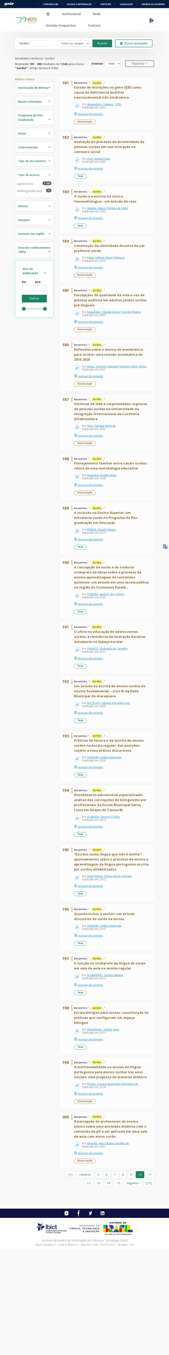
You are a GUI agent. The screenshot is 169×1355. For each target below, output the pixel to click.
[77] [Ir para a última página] (149, 1288)
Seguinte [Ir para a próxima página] (133, 1288)
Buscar (102, 43)
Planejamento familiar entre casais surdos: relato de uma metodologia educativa (106, 504)
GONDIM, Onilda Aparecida (106, 820)
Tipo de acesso (29, 175)
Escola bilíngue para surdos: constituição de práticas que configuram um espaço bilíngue (111, 1107)
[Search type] (74, 43)
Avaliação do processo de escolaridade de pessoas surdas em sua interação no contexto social (111, 153)
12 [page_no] (88, 1288)
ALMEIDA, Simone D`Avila (105, 884)
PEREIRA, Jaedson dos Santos (108, 643)
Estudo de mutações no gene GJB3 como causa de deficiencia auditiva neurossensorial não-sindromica (110, 94)
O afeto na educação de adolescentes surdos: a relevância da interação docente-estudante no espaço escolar (108, 690)
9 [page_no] (131, 1280)
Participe (105, 4)
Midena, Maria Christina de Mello (110, 219)
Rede (97, 14)
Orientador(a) (28, 147)
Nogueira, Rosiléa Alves (104, 516)
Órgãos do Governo (153, 4)
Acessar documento (92, 116)
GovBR (9, 4)
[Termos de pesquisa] (36, 43)
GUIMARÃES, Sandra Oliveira (107, 1060)
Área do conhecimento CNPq (34, 250)
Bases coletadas (30, 101)
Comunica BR (50, 4)
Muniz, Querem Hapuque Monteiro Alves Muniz (112, 391)
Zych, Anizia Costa (100, 165)
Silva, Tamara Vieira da (103, 457)
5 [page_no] (98, 1280)
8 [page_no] (123, 1280)
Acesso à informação (79, 4)
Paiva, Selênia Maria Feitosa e (108, 273)
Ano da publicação (30, 271)
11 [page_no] (150, 1280)
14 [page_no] (108, 1288)
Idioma (23, 206)
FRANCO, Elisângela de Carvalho (109, 702)
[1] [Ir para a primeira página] (70, 1280)
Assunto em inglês (31, 234)
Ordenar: (97, 63)
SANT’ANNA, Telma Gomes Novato (111, 952)
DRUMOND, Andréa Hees (105, 1119)
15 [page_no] (118, 1288)
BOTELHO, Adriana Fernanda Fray (110, 761)
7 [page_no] (115, 1280)
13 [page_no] (98, 1288)
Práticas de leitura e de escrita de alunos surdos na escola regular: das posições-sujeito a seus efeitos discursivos (111, 808)
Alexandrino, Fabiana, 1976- (106, 106)
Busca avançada (133, 43)
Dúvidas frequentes (61, 25)
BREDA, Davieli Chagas (103, 575)
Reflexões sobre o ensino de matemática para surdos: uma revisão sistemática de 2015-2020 (110, 378)
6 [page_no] (107, 1280)
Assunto (24, 220)
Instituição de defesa (33, 87)
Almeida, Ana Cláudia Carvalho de (110, 1246)
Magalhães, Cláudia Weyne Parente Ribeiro (116, 331)
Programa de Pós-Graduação (31, 117)
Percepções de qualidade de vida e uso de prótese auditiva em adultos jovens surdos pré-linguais (111, 319)
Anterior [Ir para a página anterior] (85, 1280)
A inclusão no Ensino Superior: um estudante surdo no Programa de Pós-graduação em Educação (108, 563)
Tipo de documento (32, 161)
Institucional (71, 14)
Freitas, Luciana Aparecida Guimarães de (114, 1182)
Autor (22, 133)
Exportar (138, 63)
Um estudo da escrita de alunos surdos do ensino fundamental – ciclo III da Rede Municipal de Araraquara (111, 749)
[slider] (24, 309)
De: (24, 282)
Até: (38, 282)
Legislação (126, 4)
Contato (94, 25)
